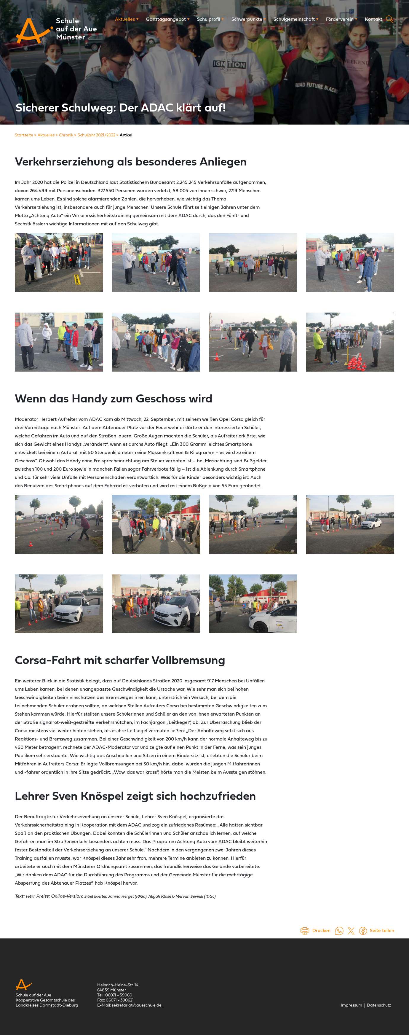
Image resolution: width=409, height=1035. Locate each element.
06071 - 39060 (118, 995)
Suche (389, 19)
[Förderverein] (341, 19)
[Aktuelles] (126, 19)
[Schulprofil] (210, 19)
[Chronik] (66, 135)
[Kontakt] (373, 19)
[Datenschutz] (379, 1005)
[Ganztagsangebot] (167, 19)
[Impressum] (351, 1005)
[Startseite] (24, 135)
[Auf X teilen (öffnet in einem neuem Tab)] (351, 931)
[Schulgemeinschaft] (296, 19)
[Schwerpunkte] (248, 19)
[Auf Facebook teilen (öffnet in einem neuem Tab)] (363, 931)
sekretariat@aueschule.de (137, 1005)
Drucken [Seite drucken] (321, 931)
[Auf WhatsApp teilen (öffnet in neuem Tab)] (339, 931)
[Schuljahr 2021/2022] (96, 135)
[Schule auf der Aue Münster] (34, 31)
